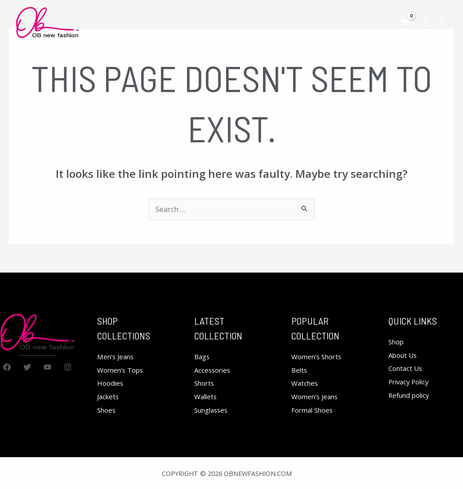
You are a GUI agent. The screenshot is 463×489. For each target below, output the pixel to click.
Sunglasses (213, 410)
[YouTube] (47, 367)
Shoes (107, 410)
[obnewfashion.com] (47, 21)
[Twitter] (27, 367)
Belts (299, 370)
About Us (404, 355)
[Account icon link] (426, 22)
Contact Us (406, 368)
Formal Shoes (314, 410)
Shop (397, 342)
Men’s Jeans (117, 356)
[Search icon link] (443, 22)
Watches (305, 383)
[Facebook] (7, 367)
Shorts (205, 383)
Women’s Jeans (317, 396)
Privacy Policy (410, 382)
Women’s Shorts (319, 356)
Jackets (109, 396)
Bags (202, 356)
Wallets (206, 396)
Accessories (213, 370)
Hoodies (111, 383)
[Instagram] (67, 367)
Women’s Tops (122, 370)
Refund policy (411, 395)
